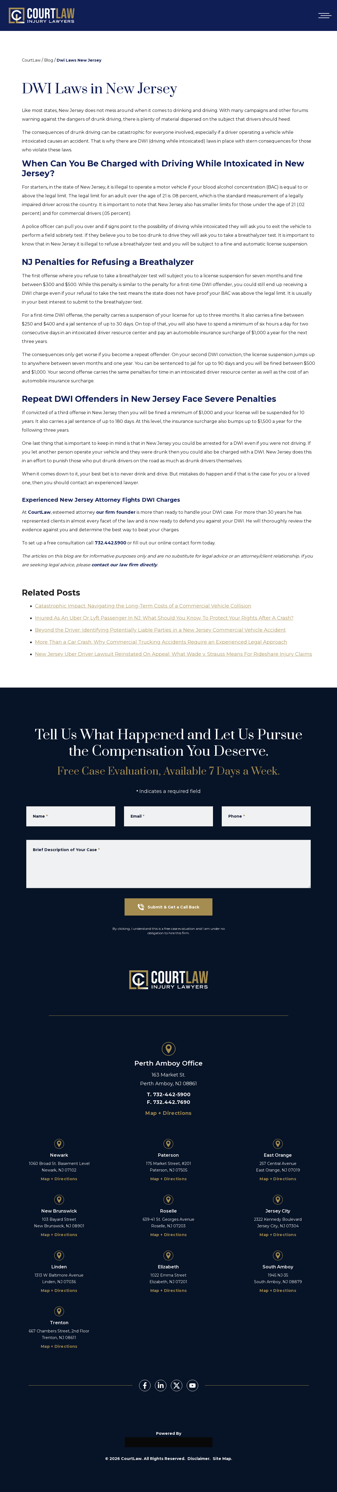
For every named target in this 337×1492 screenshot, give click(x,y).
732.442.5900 (110, 543)
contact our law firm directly (124, 564)
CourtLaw (31, 60)
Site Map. (222, 1458)
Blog (48, 60)
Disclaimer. (199, 1458)
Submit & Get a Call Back (168, 907)
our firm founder (116, 512)
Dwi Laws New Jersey (79, 60)
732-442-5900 (172, 1095)
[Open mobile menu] (324, 15)
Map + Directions (168, 1113)
